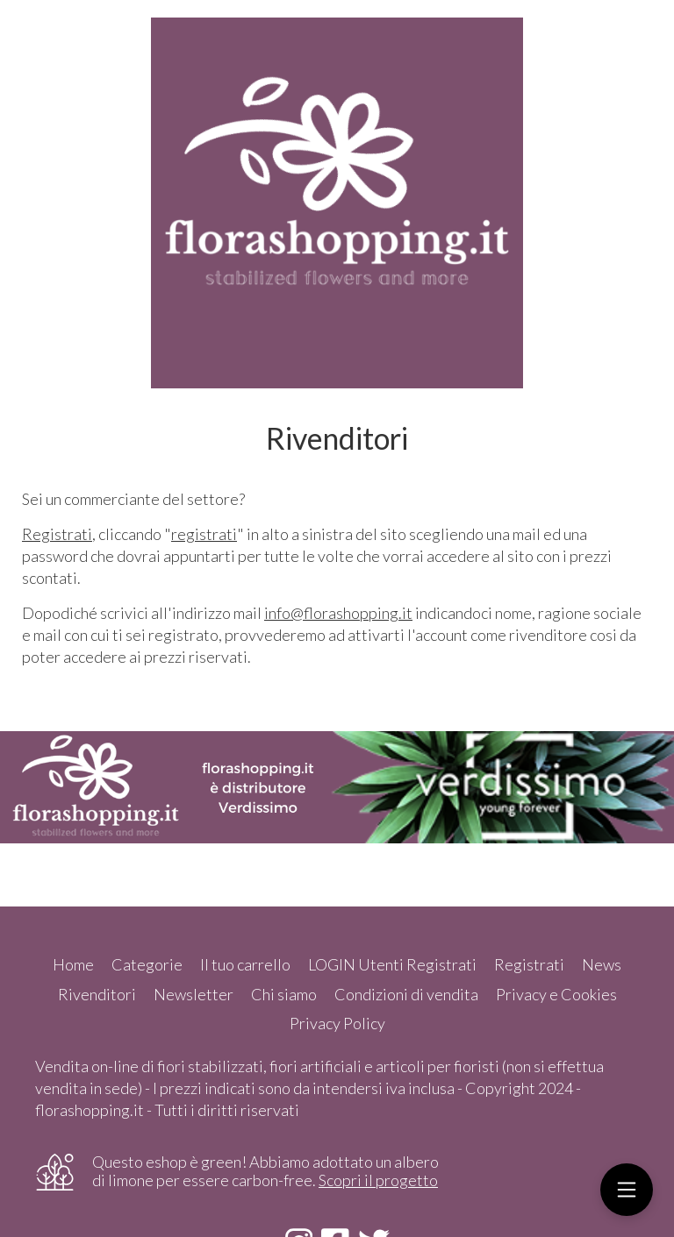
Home (73, 964)
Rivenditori (97, 994)
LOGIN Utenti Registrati (392, 964)
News (601, 964)
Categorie (147, 964)
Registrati (57, 534)
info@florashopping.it (338, 612)
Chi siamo (284, 994)
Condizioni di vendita (406, 994)
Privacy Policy (337, 1023)
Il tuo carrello (245, 964)
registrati (204, 534)
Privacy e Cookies (556, 994)
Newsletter (193, 994)
